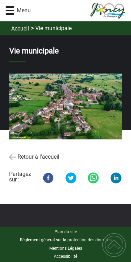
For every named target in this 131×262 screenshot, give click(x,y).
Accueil (20, 28)
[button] (10, 10)
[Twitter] (71, 178)
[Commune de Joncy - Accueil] (75, 11)
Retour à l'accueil (38, 156)
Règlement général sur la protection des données (65, 239)
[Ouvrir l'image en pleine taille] (65, 107)
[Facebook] (48, 178)
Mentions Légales (65, 248)
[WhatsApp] (93, 178)
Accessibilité (65, 256)
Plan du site (65, 231)
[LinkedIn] (116, 178)
